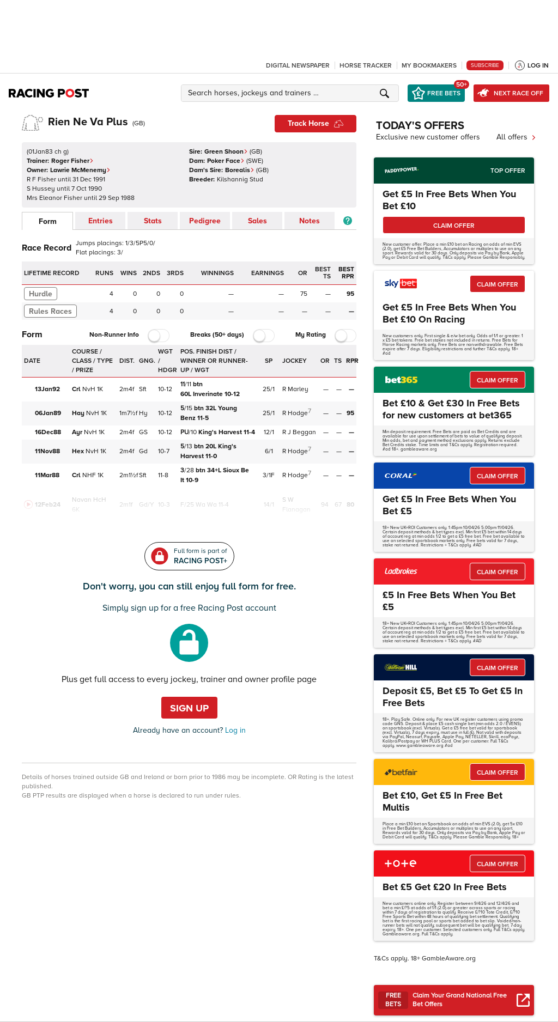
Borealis (239, 170)
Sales (257, 221)
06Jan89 (48, 413)
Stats (153, 221)
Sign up (189, 708)
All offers (516, 137)
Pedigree (205, 221)
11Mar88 (47, 475)
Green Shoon (226, 152)
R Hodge (295, 413)
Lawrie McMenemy (80, 170)
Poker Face (226, 161)
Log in (234, 730)
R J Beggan (299, 432)
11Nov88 (47, 451)
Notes (309, 221)
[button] (291, 93)
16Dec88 (48, 432)
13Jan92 (47, 389)
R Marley (295, 389)
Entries (100, 221)
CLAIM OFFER (454, 226)
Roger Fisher (72, 161)
